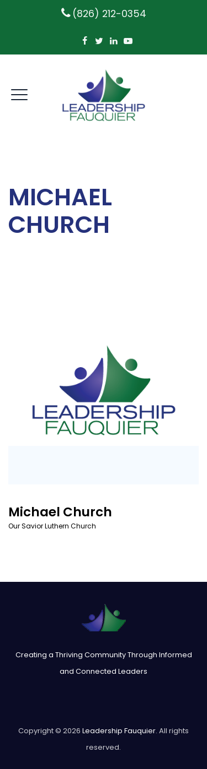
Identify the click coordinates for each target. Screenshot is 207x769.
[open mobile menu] (19, 93)
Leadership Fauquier (119, 731)
